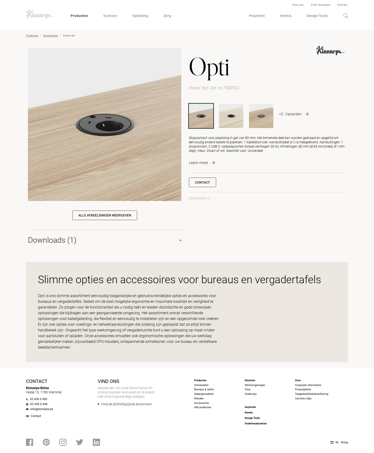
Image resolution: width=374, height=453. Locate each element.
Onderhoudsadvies (256, 423)
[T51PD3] (261, 116)
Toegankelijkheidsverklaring (311, 394)
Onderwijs (251, 394)
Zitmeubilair (201, 385)
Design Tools (317, 16)
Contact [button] (202, 182)
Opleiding (140, 16)
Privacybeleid (303, 389)
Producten (79, 16)
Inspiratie (250, 407)
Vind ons (298, 4)
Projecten (257, 16)
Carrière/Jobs (303, 398)
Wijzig (344, 442)
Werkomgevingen (255, 385)
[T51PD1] (231, 116)
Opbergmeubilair (204, 394)
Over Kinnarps (320, 4)
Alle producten (202, 407)
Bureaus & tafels (204, 389)
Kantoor (110, 16)
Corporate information (308, 385)
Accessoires (50, 35)
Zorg (167, 16)
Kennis (285, 16)
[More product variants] (294, 114)
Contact (342, 4)
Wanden (199, 398)
